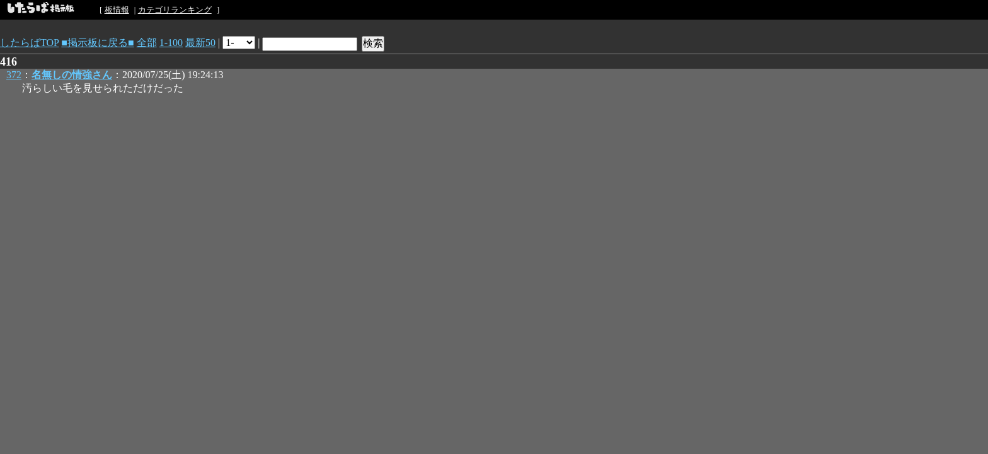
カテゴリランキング (175, 10)
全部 (147, 42)
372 (13, 74)
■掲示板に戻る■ (97, 42)
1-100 (171, 42)
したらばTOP (29, 42)
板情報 (117, 10)
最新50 (200, 42)
